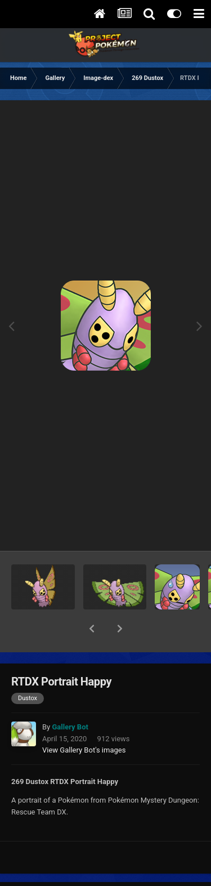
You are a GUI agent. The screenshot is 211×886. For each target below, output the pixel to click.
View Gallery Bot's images (83, 720)
